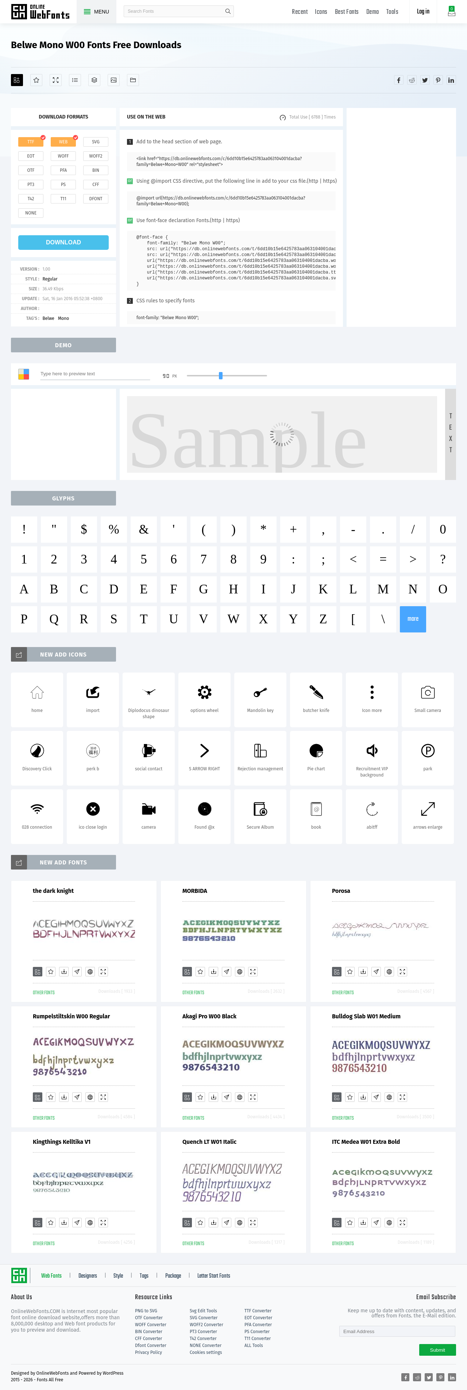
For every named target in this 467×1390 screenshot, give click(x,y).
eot (30, 156)
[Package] (94, 80)
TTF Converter (257, 1310)
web (63, 141)
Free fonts (44, 12)
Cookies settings (206, 1352)
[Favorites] (36, 80)
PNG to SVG (146, 1310)
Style (118, 1276)
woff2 (96, 156)
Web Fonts (51, 1276)
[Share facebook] (399, 80)
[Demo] (56, 80)
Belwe (48, 318)
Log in (423, 12)
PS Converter (257, 1331)
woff (63, 156)
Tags (144, 1276)
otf (31, 170)
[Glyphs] (75, 80)
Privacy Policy (148, 1352)
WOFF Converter (150, 1324)
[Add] (17, 80)
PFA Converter (258, 1324)
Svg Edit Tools (203, 1310)
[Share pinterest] (438, 80)
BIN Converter (148, 1331)
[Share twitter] (425, 80)
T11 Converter (257, 1338)
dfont (95, 198)
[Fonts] (133, 80)
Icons (321, 12)
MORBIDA (194, 890)
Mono (63, 318)
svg (95, 141)
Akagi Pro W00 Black (209, 1016)
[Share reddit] (412, 80)
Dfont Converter (150, 1345)
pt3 (30, 184)
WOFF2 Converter (206, 1324)
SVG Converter (203, 1317)
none (30, 213)
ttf (30, 141)
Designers (87, 1276)
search (228, 11)
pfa (63, 170)
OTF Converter (149, 1317)
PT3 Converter (203, 1331)
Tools (392, 12)
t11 (63, 198)
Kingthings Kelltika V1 (61, 1141)
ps (63, 184)
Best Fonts (347, 12)
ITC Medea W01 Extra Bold (366, 1141)
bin (95, 170)
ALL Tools (253, 1345)
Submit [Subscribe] (437, 1350)
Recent (300, 12)
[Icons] (114, 80)
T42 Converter (203, 1338)
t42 (31, 198)
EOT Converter (258, 1317)
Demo (372, 12)
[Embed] (90, 971)
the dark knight (53, 890)
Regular (49, 279)
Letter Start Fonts (213, 1276)
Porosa (341, 890)
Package (173, 1276)
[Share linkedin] (451, 80)
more (413, 619)
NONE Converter (205, 1345)
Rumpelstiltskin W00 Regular (71, 1016)
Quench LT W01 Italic (209, 1141)
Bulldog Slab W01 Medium (366, 1016)
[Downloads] (64, 971)
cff (95, 184)
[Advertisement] (401, 217)
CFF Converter (148, 1338)
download (63, 242)
